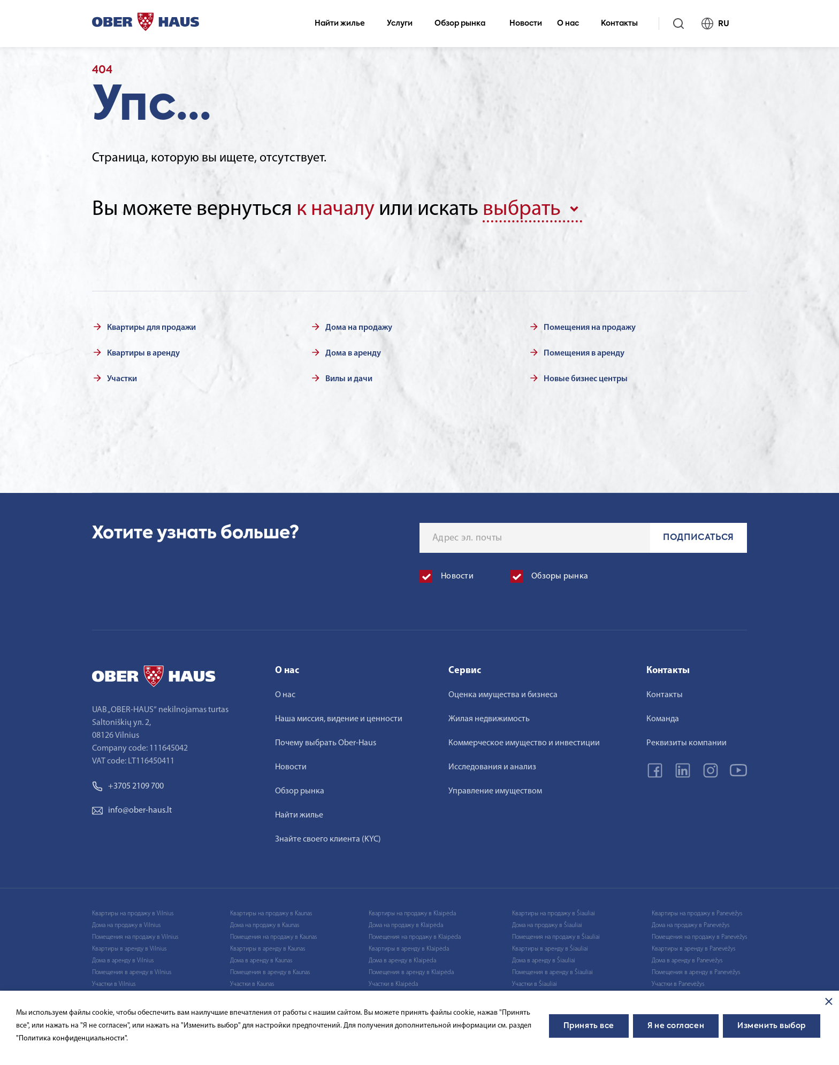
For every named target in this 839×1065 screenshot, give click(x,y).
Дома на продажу (358, 327)
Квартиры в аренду (143, 353)
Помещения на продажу (590, 327)
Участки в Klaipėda (393, 984)
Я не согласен (675, 1026)
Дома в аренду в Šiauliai (543, 961)
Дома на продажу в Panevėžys (690, 925)
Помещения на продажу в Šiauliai (556, 937)
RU (719, 23)
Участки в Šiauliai (534, 984)
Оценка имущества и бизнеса (503, 695)
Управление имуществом (495, 791)
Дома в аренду (353, 353)
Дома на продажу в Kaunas (264, 925)
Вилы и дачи (348, 379)
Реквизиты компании (686, 743)
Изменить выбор (771, 1026)
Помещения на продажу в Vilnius (135, 937)
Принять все (588, 1026)
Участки (122, 379)
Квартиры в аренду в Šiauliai (550, 949)
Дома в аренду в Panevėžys (687, 961)
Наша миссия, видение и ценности (338, 719)
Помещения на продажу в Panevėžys (699, 937)
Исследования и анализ (492, 767)
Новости (525, 23)
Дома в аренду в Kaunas (261, 961)
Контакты (624, 23)
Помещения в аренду (584, 353)
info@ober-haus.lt (132, 810)
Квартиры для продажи (151, 327)
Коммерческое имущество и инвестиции (524, 743)
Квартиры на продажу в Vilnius (132, 913)
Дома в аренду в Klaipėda (402, 961)
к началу (335, 209)
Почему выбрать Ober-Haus (325, 743)
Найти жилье (344, 23)
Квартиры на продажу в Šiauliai (553, 913)
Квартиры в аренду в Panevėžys (693, 949)
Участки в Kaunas (252, 984)
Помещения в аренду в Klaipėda (411, 972)
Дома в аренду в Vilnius (123, 961)
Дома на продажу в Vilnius (126, 925)
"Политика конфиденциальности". (72, 1039)
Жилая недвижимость (489, 719)
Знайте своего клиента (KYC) (328, 839)
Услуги (404, 23)
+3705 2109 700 (128, 786)
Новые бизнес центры (586, 379)
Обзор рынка (464, 23)
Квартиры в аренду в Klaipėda (409, 949)
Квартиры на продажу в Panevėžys (697, 913)
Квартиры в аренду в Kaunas (267, 949)
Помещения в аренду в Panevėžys (696, 972)
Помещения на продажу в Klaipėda (415, 937)
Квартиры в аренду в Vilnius (129, 949)
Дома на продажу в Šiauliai (547, 925)
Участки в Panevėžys (678, 984)
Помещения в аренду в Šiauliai (552, 972)
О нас (572, 23)
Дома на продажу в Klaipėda (406, 925)
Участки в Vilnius (113, 984)
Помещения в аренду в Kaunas (270, 972)
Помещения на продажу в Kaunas (273, 937)
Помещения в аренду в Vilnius (131, 972)
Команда (662, 719)
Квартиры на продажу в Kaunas (271, 913)
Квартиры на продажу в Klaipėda (412, 913)
